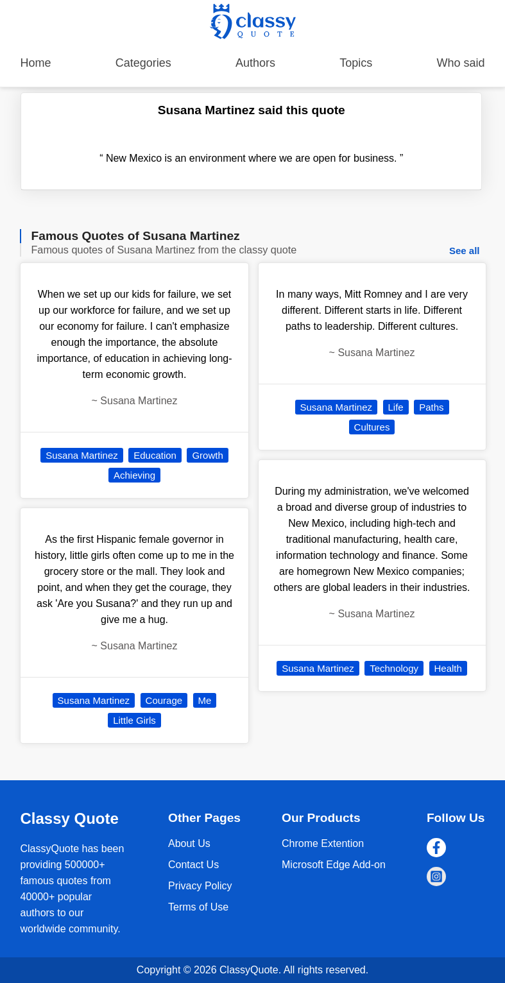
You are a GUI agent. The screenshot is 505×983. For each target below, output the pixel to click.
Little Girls (134, 720)
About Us (189, 843)
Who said (460, 62)
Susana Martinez (82, 455)
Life (396, 407)
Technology (394, 668)
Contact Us (193, 864)
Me (205, 700)
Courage (164, 700)
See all (464, 250)
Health (448, 668)
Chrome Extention (323, 843)
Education (154, 455)
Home (35, 62)
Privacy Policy (200, 885)
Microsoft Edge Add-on (334, 864)
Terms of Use (198, 907)
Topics (355, 62)
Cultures (372, 427)
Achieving (134, 475)
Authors (255, 62)
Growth (207, 455)
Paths (431, 407)
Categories (143, 62)
